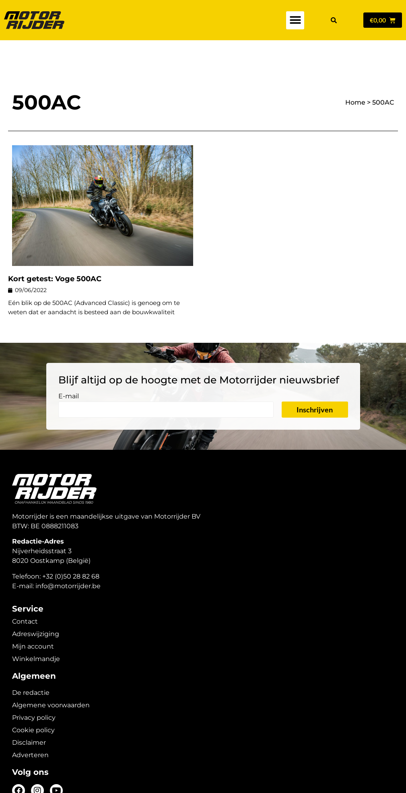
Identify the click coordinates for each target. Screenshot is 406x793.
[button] (295, 20)
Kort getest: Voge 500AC (54, 250)
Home (355, 74)
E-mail (68, 368)
